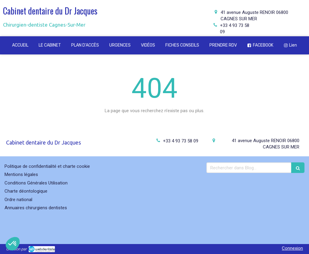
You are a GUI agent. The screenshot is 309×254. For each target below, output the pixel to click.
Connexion (292, 248)
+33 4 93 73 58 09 (180, 141)
